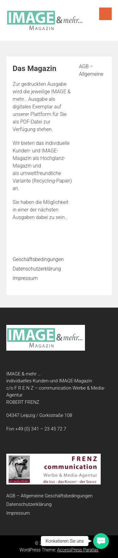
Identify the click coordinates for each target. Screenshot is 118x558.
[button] (101, 541)
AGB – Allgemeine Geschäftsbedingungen (49, 496)
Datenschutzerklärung (37, 269)
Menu (105, 14)
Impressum (25, 278)
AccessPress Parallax (77, 549)
